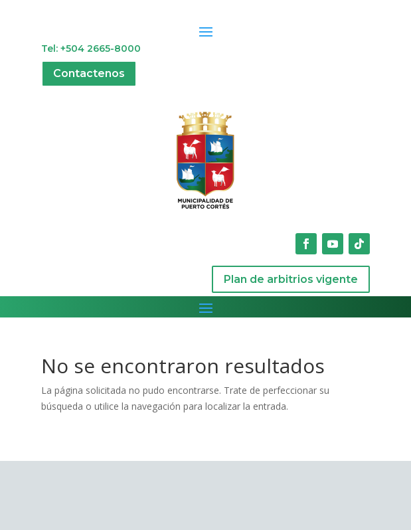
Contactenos (89, 73)
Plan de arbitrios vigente (291, 279)
